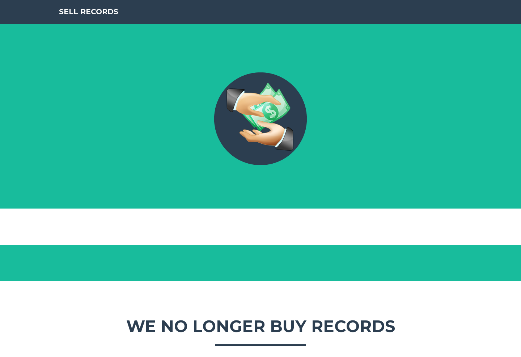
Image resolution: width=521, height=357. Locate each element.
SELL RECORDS (96, 21)
